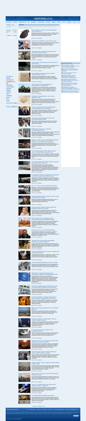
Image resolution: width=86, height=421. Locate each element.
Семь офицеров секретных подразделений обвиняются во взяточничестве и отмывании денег (69, 76)
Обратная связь (32, 409)
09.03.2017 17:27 (35, 126)
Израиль (15, 22)
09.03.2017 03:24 (35, 392)
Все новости (9, 22)
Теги (27, 409)
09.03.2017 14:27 (35, 215)
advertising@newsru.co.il (74, 409)
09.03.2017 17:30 (35, 115)
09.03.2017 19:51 (35, 81)
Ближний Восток (22, 22)
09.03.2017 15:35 (35, 172)
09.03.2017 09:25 (35, 305)
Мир (29, 22)
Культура (59, 22)
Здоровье (48, 22)
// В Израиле (40, 38)
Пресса (74, 22)
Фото (78, 22)
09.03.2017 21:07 (35, 59)
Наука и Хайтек (41, 22)
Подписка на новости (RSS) (41, 409)
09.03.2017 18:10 (35, 104)
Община (54, 22)
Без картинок (50, 409)
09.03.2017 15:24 (35, 183)
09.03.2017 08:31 (35, 316)
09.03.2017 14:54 (35, 192)
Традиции (69, 22)
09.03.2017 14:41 (35, 204)
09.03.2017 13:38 (35, 248)
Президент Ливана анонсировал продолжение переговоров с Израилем (69, 91)
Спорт (64, 22)
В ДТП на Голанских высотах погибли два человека (69, 73)
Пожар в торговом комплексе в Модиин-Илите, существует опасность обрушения (69, 70)
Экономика (33, 22)
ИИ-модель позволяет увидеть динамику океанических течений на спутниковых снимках (69, 84)
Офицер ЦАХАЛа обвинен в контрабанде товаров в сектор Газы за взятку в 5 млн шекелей (69, 80)
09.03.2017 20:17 (35, 70)
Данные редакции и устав (59, 409)
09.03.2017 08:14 (35, 327)
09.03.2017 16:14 (35, 159)
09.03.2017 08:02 (35, 338)
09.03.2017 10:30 (35, 294)
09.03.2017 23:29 (35, 38)
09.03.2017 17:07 (35, 137)
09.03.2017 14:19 (35, 227)
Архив (7, 100)
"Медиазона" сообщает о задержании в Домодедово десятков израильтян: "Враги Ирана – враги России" (70, 88)
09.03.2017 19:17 (35, 93)
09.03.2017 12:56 (35, 259)
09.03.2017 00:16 (35, 402)
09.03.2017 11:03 (35, 283)
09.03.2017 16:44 (35, 148)
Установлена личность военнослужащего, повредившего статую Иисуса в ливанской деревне (70, 66)
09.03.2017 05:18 (35, 381)
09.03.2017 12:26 (35, 269)
